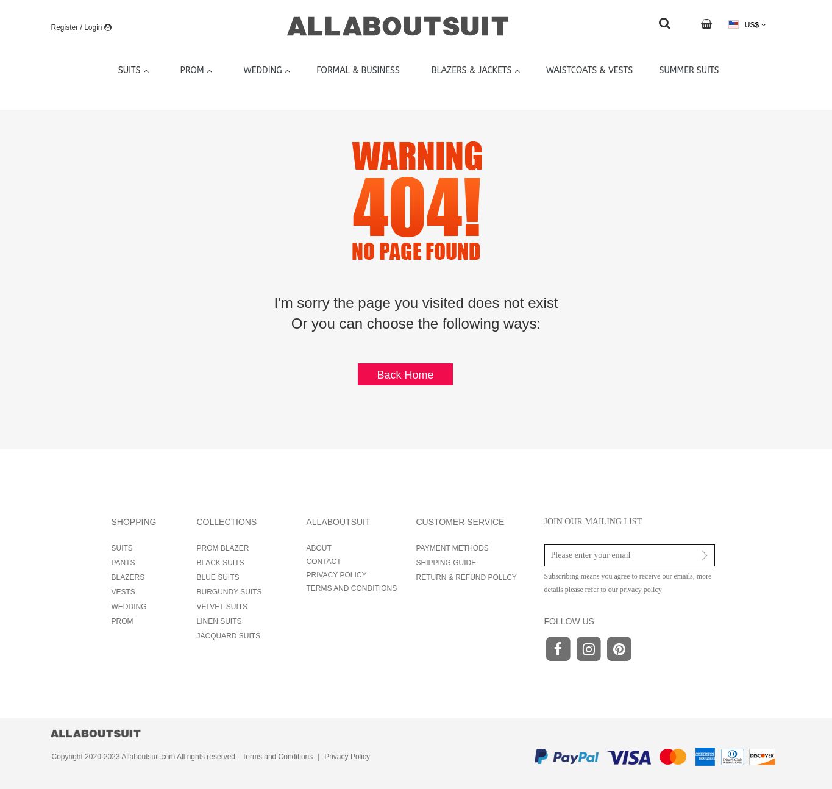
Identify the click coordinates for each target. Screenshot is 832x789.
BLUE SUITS (218, 577)
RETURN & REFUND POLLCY (466, 577)
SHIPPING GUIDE (446, 563)
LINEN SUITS (219, 621)
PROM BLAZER (223, 548)
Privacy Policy (347, 756)
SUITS (122, 548)
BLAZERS (128, 577)
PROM (122, 621)
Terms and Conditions (277, 756)
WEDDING (129, 606)
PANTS (123, 563)
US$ (747, 24)
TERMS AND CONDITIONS (352, 588)
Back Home (405, 375)
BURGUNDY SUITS (229, 592)
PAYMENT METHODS (452, 548)
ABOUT (319, 548)
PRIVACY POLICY (337, 575)
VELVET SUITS (222, 606)
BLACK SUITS (220, 563)
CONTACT (324, 561)
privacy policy (641, 589)
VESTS (123, 592)
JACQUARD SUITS (229, 636)
